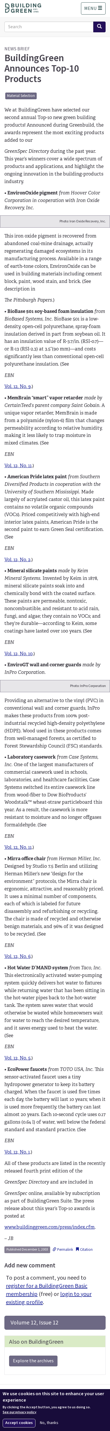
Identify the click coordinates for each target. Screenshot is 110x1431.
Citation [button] (84, 1249)
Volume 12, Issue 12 (33, 1323)
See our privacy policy (19, 1412)
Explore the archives (33, 1361)
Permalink (63, 1249)
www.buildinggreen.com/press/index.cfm (49, 1227)
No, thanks (49, 1423)
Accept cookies (19, 1423)
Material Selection (21, 95)
